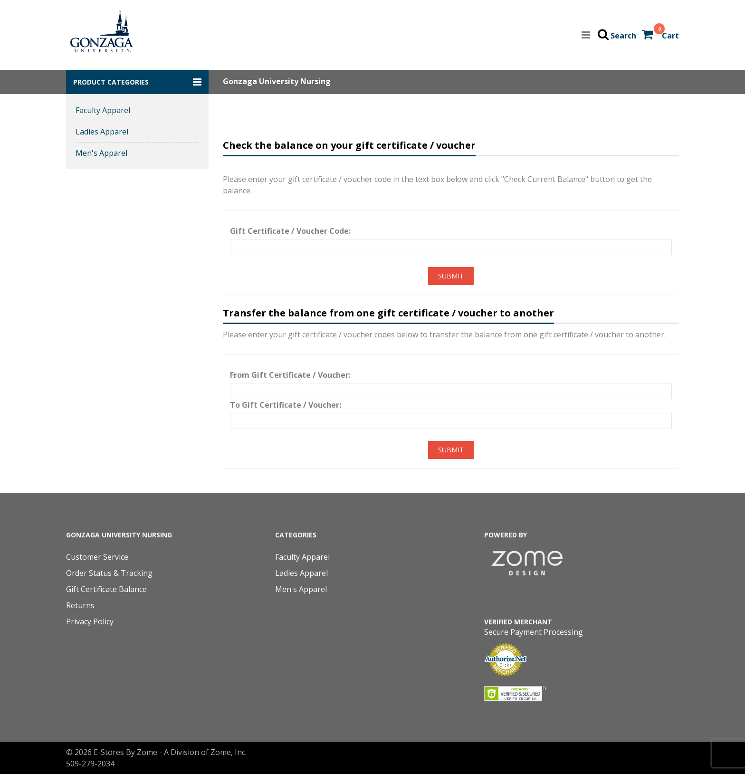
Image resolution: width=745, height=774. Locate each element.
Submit (451, 275)
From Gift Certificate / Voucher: (290, 375)
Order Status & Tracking (109, 573)
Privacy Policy (90, 621)
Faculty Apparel (103, 110)
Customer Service (97, 557)
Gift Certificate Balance (106, 589)
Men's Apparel (101, 153)
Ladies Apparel (102, 131)
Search (623, 35)
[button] (137, 82)
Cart (670, 35)
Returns (80, 605)
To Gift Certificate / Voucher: (285, 405)
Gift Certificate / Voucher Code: (290, 231)
